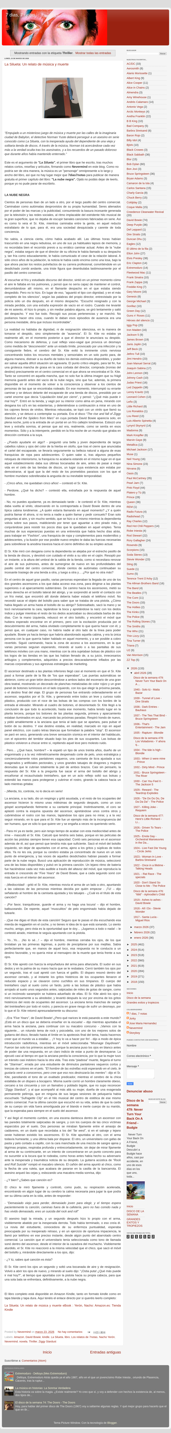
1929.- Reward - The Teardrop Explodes (146, 791)
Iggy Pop (132, 325)
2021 (134, 965)
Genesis (132, 296)
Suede (131, 569)
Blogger (112, 1422)
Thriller (33, 1341)
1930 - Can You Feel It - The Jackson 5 (148, 783)
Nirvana (131, 468)
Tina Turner (134, 640)
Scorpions (133, 549)
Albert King (133, 78)
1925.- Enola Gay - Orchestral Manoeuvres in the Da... (149, 839)
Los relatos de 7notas (84, 1337)
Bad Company (135, 125)
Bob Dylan (133, 164)
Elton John (133, 253)
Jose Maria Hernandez (143, 1023)
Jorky (132, 1018)
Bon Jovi (132, 168)
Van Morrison (135, 655)
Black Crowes (135, 149)
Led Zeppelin (134, 387)
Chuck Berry (134, 197)
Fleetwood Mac (136, 272)
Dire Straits (133, 234)
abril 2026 (140, 673)
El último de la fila (137, 248)
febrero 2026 (142, 932)
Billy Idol (132, 140)
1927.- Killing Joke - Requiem (146, 808)
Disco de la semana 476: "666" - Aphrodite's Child (149, 893)
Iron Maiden (134, 329)
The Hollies (133, 607)
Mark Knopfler (135, 435)
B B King (132, 121)
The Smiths (133, 626)
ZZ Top (131, 659)
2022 (134, 960)
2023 (134, 955)
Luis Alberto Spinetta (139, 420)
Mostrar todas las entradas (93, 53)
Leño (130, 401)
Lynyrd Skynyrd (136, 425)
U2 (128, 650)
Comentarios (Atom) (34, 1360)
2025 (134, 944)
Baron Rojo (133, 135)
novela (23, 1341)
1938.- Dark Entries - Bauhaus (146, 708)
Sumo (130, 573)
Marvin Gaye (134, 439)
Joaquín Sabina (136, 368)
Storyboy (134, 1032)
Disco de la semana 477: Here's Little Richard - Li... (149, 819)
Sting (130, 564)
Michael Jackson (137, 449)
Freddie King (134, 286)
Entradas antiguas (105, 1352)
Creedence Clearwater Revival (145, 212)
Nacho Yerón (107, 1337)
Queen (131, 502)
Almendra (132, 92)
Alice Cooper (134, 82)
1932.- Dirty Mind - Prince (149, 767)
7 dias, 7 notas (20, 15)
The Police (133, 616)
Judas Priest (134, 382)
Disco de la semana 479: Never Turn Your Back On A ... (150, 681)
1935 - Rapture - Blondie (148, 732)
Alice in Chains (136, 87)
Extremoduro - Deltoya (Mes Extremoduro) (41, 1373)
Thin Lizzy (133, 635)
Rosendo (132, 545)
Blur (129, 159)
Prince (130, 497)
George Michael (136, 301)
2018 (134, 981)
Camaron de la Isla (138, 183)
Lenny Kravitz (135, 392)
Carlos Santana (136, 188)
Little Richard (135, 406)
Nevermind (11, 1341)
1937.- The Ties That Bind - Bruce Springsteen (150, 717)
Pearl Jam (133, 482)
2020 (134, 971)
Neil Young (133, 459)
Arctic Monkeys (136, 111)
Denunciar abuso (140, 1091)
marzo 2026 (141, 927)
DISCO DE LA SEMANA (135, 1213)
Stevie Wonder (136, 559)
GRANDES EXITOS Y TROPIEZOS (134, 1222)
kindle (45, 1337)
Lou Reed (133, 416)
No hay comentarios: (71, 1331)
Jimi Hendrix (134, 358)
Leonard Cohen (136, 396)
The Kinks (133, 612)
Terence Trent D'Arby (139, 578)
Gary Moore (134, 291)
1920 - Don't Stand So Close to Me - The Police (149, 884)
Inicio (47, 1352)
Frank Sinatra (135, 277)
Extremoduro (134, 267)
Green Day (133, 310)
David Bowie (33, 1337)
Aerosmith (133, 68)
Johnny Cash (135, 377)
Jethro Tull (133, 353)
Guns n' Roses (136, 315)
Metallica (132, 444)
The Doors (133, 602)
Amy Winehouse (137, 97)
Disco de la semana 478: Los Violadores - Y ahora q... (149, 741)
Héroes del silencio (138, 320)
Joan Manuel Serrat (138, 363)
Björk (130, 145)
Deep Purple (134, 224)
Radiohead (133, 516)
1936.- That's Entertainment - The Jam (149, 725)
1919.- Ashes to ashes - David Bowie (148, 901)
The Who (132, 631)
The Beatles (134, 592)
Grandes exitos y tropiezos (143, 1002)
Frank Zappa (134, 282)
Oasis (130, 473)
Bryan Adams (135, 178)
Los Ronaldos (135, 411)
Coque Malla (134, 207)
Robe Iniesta (134, 530)
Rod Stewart (134, 535)
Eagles (131, 243)
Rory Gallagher (136, 540)
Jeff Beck (132, 349)
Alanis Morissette (137, 73)
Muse (130, 454)
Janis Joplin (134, 344)
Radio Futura (134, 511)
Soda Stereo (134, 554)
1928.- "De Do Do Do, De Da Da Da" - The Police (149, 800)
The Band (133, 588)
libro (67, 1337)
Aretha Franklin (136, 116)
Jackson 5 (133, 334)
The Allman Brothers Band (143, 583)
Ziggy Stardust (47, 1341)
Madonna (132, 430)
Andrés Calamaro (137, 102)
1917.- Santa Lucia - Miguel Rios (146, 918)
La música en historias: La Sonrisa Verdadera (43, 1388)
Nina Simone (134, 463)
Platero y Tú (134, 492)
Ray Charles (134, 521)
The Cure (132, 597)
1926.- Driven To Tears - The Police (148, 829)
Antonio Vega (135, 106)
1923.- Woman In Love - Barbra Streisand (148, 858)
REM (130, 506)
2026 (134, 668)
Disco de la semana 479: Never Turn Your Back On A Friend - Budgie (135, 1114)
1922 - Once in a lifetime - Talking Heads (149, 867)
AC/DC (131, 63)
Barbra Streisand (137, 130)
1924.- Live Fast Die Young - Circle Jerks (150, 849)
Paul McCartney (136, 478)
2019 (134, 976)
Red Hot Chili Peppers (140, 526)
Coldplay (132, 202)
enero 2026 (141, 937)
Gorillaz (131, 306)
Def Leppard (134, 229)
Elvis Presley (134, 258)
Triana (130, 645)
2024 (134, 949)
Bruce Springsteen (138, 173)
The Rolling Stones (138, 621)
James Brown (135, 339)
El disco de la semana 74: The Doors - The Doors (45, 1402)
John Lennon (134, 373)
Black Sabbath (135, 154)
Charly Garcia (135, 192)
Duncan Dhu (134, 239)
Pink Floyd (133, 487)
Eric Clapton (134, 263)
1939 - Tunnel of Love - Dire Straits (148, 700)
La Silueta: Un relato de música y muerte (37, 64)
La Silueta (57, 1337)
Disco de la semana (139, 997)
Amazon (19, 1337)
